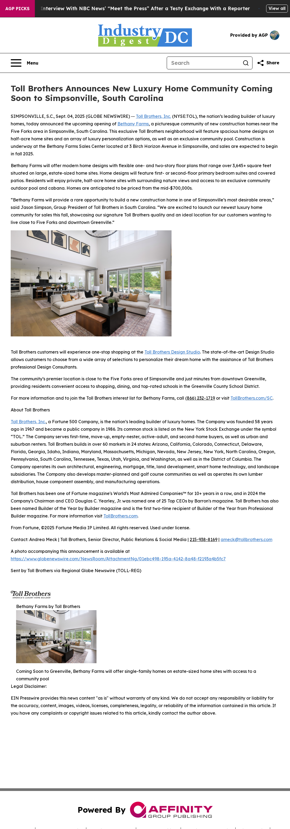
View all (277, 8)
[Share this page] (268, 63)
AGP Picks (17, 8)
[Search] (203, 63)
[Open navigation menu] (24, 63)
